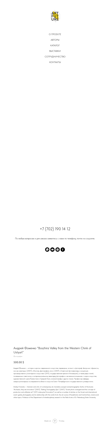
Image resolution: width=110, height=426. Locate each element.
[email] (52, 249)
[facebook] (63, 249)
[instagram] (57, 249)
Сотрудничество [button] (55, 56)
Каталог (55, 45)
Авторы (55, 39)
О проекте (55, 34)
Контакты (55, 62)
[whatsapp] (47, 249)
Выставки (55, 51)
